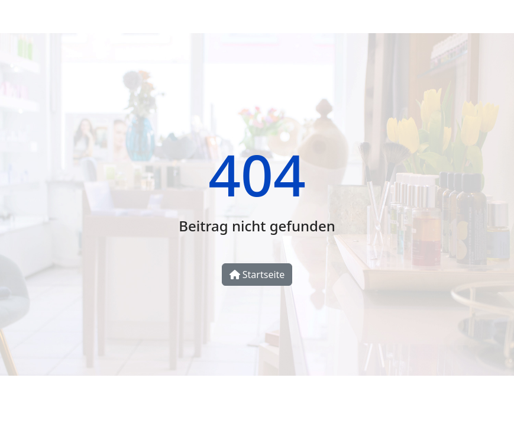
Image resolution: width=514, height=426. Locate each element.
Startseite (257, 274)
